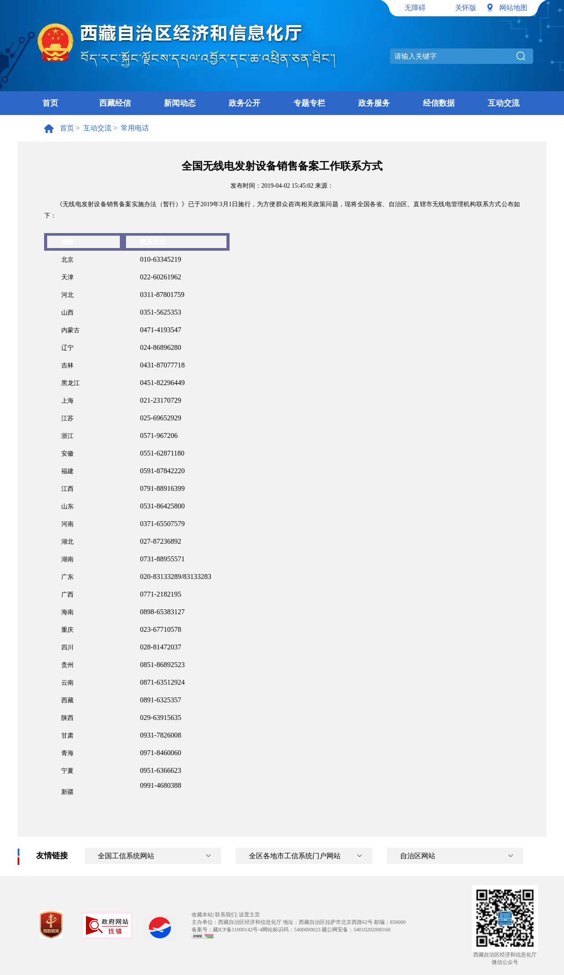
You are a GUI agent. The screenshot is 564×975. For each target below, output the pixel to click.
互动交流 (503, 103)
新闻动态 (180, 103)
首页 (50, 103)
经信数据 (439, 103)
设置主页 (249, 915)
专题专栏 (309, 103)
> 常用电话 (130, 128)
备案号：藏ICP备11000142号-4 (227, 930)
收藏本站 (202, 915)
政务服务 (374, 103)
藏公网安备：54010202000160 (356, 930)
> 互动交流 (92, 128)
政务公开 (244, 103)
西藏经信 (115, 103)
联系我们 (225, 915)
